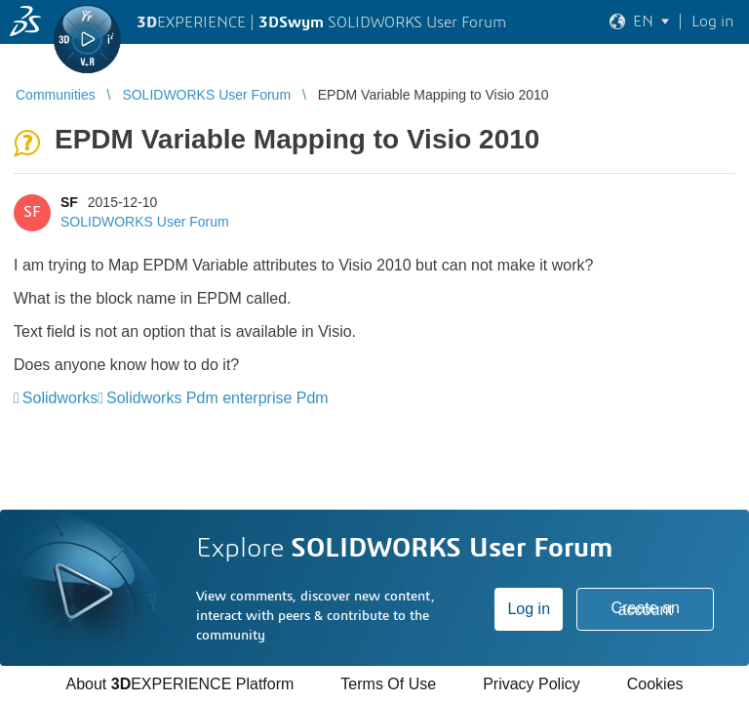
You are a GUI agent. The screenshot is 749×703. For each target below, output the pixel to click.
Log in (528, 608)
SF (69, 202)
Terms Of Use (388, 684)
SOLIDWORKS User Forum (144, 221)
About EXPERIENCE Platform (179, 684)
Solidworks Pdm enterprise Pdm (217, 398)
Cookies (655, 684)
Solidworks (60, 398)
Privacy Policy (531, 684)
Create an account (645, 609)
